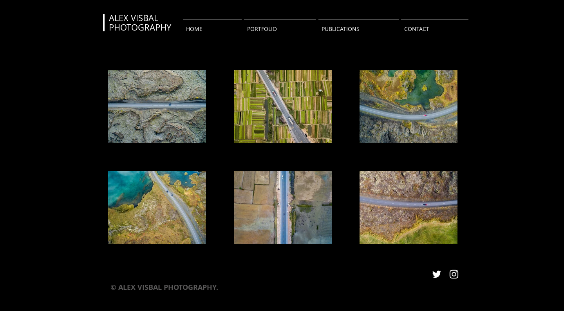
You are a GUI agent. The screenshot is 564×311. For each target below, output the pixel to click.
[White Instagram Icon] (454, 274)
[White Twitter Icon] (437, 274)
